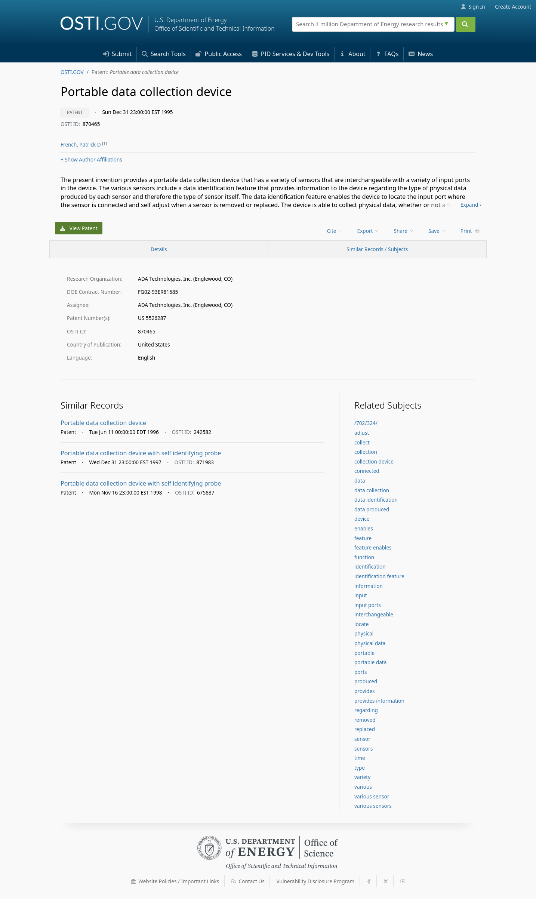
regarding (366, 710)
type (359, 767)
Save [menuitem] (437, 230)
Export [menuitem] (368, 230)
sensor (362, 738)
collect (362, 442)
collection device (374, 461)
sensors (363, 748)
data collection (371, 490)
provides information (379, 700)
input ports (367, 605)
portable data (370, 662)
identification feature (379, 576)
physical (363, 633)
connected (366, 470)
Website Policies (175, 881)
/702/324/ (366, 423)
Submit (117, 54)
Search (164, 54)
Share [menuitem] (404, 230)
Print (470, 230)
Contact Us (248, 881)
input (360, 595)
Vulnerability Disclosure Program (316, 881)
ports (360, 671)
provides (364, 691)
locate (361, 624)
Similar (377, 249)
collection (365, 451)
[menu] (335, 230)
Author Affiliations (91, 159)
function (364, 557)
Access (218, 54)
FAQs (386, 54)
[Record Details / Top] (159, 249)
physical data (369, 643)
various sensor (371, 796)
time (359, 757)
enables (363, 528)
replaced (364, 729)
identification (370, 566)
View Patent (79, 228)
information (368, 585)
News (421, 54)
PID (291, 54)
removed (365, 719)
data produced (371, 509)
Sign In (473, 6)
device (361, 518)
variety (362, 777)
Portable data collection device (103, 423)
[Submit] (465, 24)
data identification (376, 499)
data (359, 480)
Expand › (470, 204)
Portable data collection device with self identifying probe (141, 453)
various (363, 786)
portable (364, 652)
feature (363, 538)
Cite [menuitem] (335, 230)
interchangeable (373, 614)
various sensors (373, 805)
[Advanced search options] (447, 22)
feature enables (373, 547)
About (352, 54)
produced (365, 681)
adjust (361, 432)
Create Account (513, 6)
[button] (133, 881)
